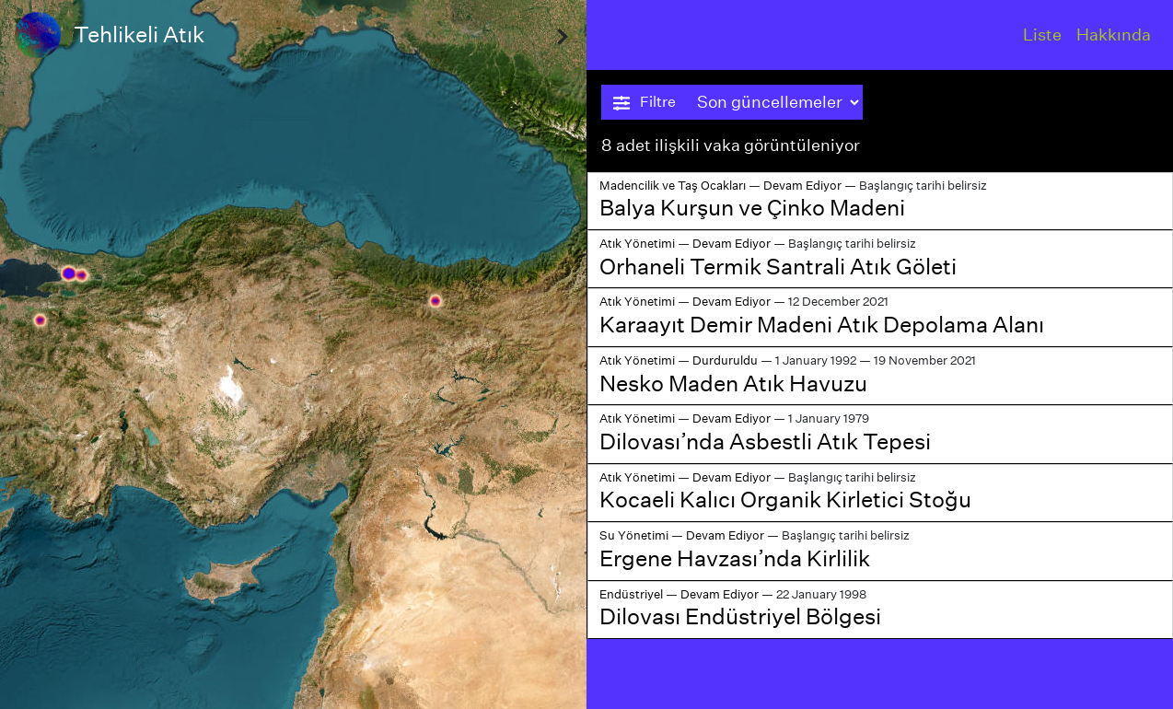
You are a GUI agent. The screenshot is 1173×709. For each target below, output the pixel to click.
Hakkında (1113, 34)
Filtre (644, 102)
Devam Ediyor (802, 185)
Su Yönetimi (633, 535)
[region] (293, 354)
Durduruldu (725, 360)
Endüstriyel (631, 594)
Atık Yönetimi (637, 243)
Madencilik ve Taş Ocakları (672, 185)
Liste (1042, 34)
